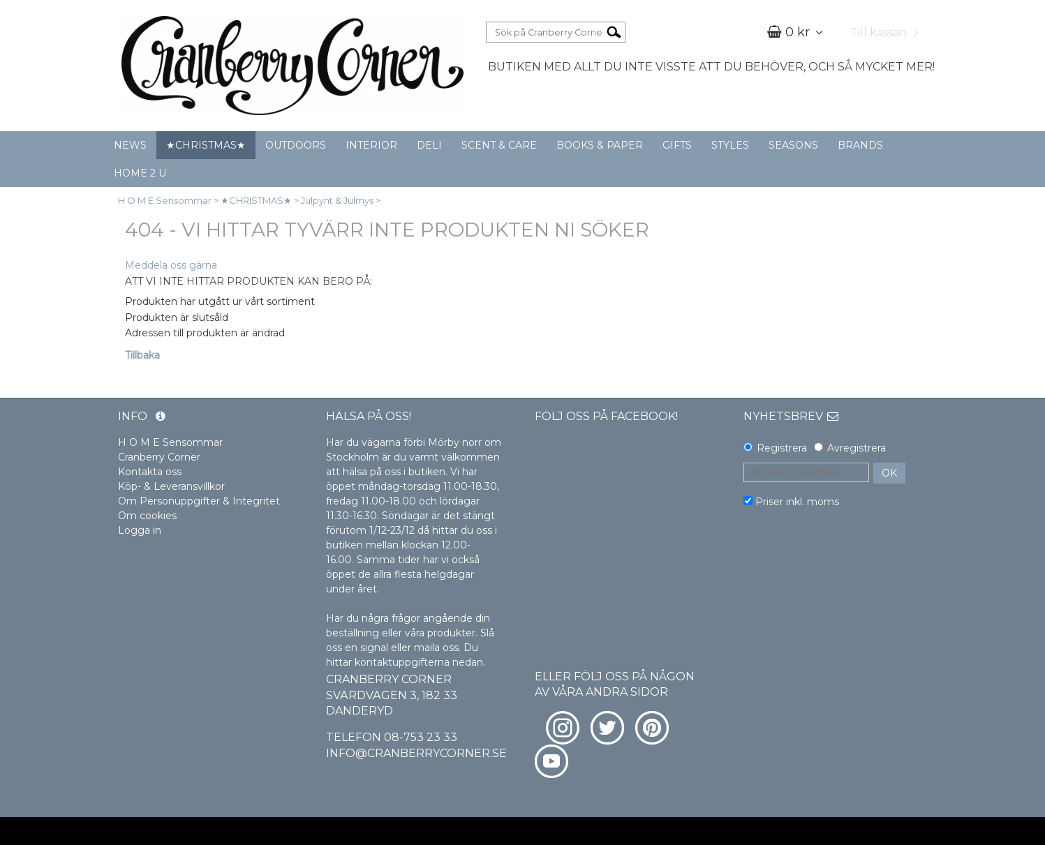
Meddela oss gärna (171, 265)
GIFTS (677, 145)
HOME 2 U (140, 173)
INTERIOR (371, 145)
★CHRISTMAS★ (206, 145)
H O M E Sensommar (165, 200)
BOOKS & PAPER (599, 145)
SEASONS (793, 145)
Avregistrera (856, 448)
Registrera (782, 448)
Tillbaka (142, 355)
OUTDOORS (295, 145)
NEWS (130, 145)
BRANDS (860, 145)
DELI (429, 145)
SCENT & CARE (499, 145)
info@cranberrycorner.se (416, 753)
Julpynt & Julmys (337, 200)
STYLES (730, 145)
